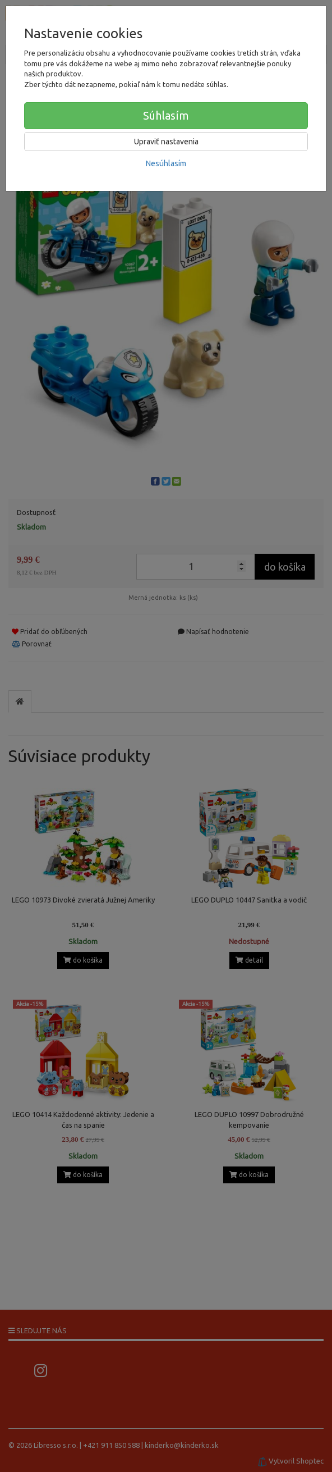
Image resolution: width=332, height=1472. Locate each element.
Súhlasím (166, 115)
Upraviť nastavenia (166, 141)
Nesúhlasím (166, 163)
